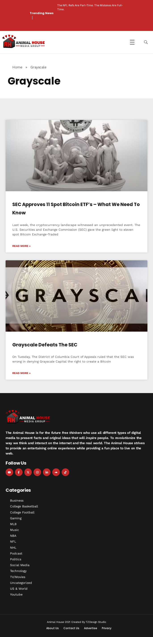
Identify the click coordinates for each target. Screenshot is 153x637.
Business (16, 500)
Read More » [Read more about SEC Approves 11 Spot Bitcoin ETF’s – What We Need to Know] (21, 246)
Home (17, 67)
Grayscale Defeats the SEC (44, 344)
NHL (13, 547)
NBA (13, 535)
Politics (15, 559)
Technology (18, 571)
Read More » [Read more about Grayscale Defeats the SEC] (21, 373)
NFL (13, 541)
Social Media (19, 565)
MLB (13, 524)
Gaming (15, 518)
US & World (18, 588)
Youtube (16, 594)
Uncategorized (21, 583)
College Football (22, 512)
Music (14, 530)
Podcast (16, 553)
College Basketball (24, 506)
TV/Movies (17, 577)
